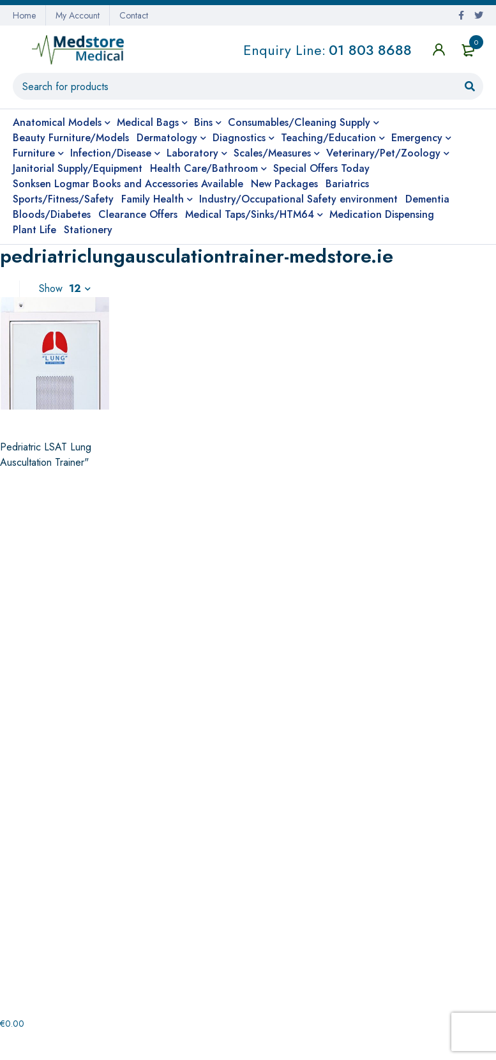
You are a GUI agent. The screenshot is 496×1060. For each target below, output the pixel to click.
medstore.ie (76, 1045)
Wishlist (271, 948)
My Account (78, 15)
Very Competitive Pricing (91, 558)
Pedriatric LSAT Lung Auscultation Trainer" (45, 455)
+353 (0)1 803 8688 (288, 673)
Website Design (314, 1045)
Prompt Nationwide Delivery (404, 558)
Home (24, 15)
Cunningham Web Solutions (424, 1045)
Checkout (275, 886)
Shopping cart (285, 927)
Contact (133, 15)
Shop (266, 907)
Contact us (36, 886)
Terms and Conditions (59, 927)
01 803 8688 (370, 50)
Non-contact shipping (248, 558)
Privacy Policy (42, 907)
